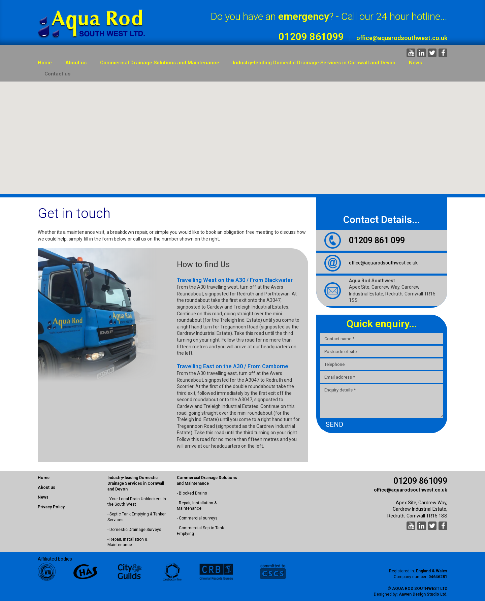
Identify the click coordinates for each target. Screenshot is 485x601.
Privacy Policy (51, 507)
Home (45, 63)
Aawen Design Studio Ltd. (423, 594)
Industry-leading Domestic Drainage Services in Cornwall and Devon (314, 63)
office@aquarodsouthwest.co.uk (401, 37)
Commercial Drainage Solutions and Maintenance (159, 63)
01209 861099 (311, 36)
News (415, 63)
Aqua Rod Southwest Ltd (419, 588)
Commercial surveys (198, 518)
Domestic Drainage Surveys (135, 529)
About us (76, 63)
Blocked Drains (193, 493)
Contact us (57, 74)
